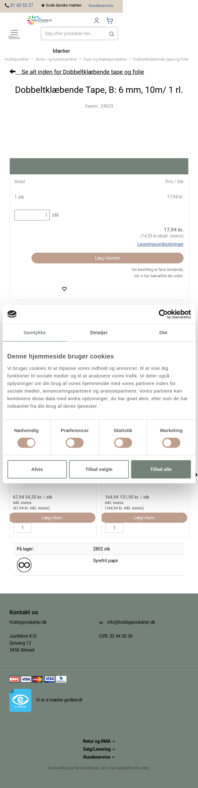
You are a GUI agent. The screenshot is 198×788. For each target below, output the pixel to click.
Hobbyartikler (17, 59)
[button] (111, 33)
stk (55, 215)
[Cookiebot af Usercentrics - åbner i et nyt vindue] (163, 314)
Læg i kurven (107, 258)
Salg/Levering (99, 749)
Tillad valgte (98, 469)
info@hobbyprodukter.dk (131, 622)
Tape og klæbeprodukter (105, 59)
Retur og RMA (99, 741)
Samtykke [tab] (35, 332)
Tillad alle (161, 469)
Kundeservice (101, 5)
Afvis (37, 469)
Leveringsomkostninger (161, 244)
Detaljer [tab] (99, 332)
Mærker (61, 51)
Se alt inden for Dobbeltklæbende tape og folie (76, 71)
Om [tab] (163, 332)
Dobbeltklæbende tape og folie (161, 59)
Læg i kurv (52, 517)
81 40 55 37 (21, 5)
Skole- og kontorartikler (56, 59)
